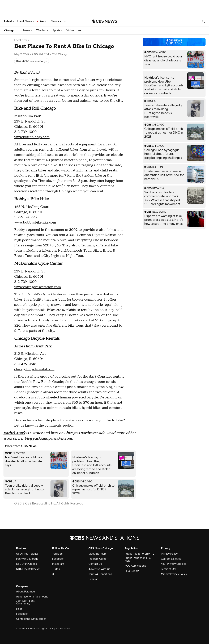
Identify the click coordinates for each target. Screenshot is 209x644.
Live (42, 21)
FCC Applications (135, 565)
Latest (9, 21)
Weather (42, 30)
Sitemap (93, 579)
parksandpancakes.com (52, 438)
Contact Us (95, 563)
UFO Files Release (27, 553)
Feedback (22, 613)
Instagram (58, 563)
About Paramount (26, 591)
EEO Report (132, 571)
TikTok (56, 569)
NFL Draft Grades (26, 563)
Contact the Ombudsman (31, 618)
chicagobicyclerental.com (34, 369)
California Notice (171, 558)
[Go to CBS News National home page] (104, 21)
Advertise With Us (99, 569)
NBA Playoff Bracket (28, 569)
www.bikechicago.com (32, 137)
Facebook (58, 558)
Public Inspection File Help (138, 559)
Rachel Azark (14, 433)
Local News (25, 21)
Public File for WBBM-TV (140, 553)
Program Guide (97, 558)
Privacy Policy (169, 553)
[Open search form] (203, 21)
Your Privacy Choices (173, 563)
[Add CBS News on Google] (31, 61)
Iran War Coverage (27, 558)
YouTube (57, 553)
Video (70, 30)
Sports (57, 30)
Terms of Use (169, 569)
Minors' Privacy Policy (174, 574)
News (27, 30)
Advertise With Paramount (32, 596)
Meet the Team (97, 553)
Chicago (9, 30)
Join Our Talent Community (25, 602)
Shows (56, 21)
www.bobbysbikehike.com (35, 222)
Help (19, 608)
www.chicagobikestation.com (37, 287)
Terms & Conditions (100, 574)
